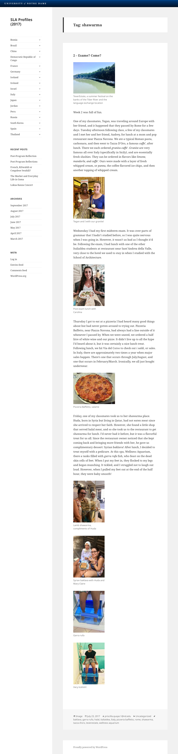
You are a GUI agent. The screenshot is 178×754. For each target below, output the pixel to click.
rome (138, 719)
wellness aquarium (109, 722)
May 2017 (15, 227)
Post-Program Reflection (23, 156)
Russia (13, 117)
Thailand (15, 134)
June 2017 (15, 222)
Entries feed (16, 264)
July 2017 (15, 216)
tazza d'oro (79, 722)
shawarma (147, 719)
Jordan (14, 105)
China (13, 51)
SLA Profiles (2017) (21, 22)
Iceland (14, 77)
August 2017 (16, 211)
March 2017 (16, 238)
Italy (12, 94)
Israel (13, 88)
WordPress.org (18, 275)
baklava (77, 719)
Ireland (14, 83)
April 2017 (15, 233)
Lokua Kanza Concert (21, 185)
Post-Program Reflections (23, 161)
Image (79, 716)
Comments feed (18, 270)
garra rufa (87, 719)
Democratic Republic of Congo (22, 58)
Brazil (13, 45)
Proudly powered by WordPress (90, 747)
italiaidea (105, 719)
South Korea (17, 122)
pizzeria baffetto (125, 719)
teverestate (92, 722)
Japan (13, 100)
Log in (13, 259)
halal (96, 719)
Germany (15, 71)
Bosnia (13, 39)
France (14, 65)
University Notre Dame (25, 3)
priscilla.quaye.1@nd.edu (118, 716)
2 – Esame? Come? (87, 55)
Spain (13, 128)
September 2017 (19, 205)
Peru (13, 111)
